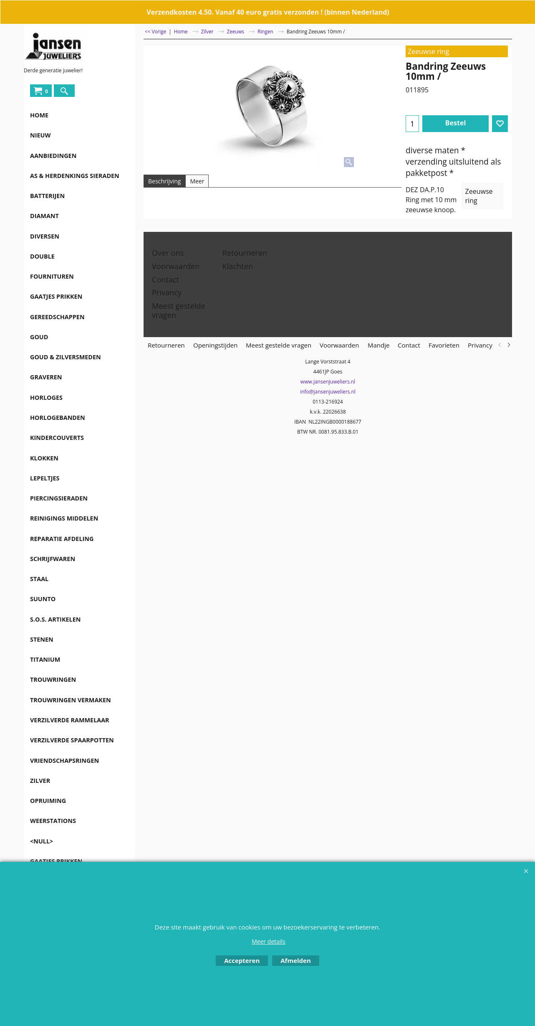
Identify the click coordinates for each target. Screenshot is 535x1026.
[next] (508, 345)
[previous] (500, 345)
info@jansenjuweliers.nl (328, 391)
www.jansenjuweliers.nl (327, 381)
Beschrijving (164, 181)
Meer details (268, 941)
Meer (197, 181)
